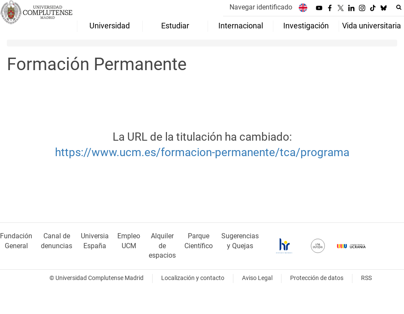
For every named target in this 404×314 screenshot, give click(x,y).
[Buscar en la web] (399, 7)
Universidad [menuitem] (109, 26)
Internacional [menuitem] (240, 26)
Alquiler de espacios (162, 246)
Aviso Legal (257, 278)
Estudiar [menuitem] (175, 26)
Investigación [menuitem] (306, 26)
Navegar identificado (261, 7)
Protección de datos (316, 278)
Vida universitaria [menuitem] (371, 26)
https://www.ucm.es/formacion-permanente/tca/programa (202, 152)
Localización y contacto (192, 278)
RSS (366, 278)
